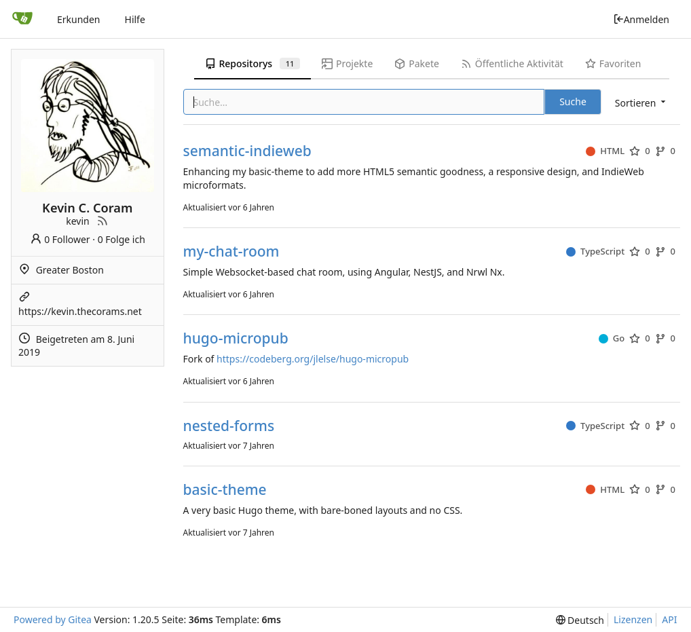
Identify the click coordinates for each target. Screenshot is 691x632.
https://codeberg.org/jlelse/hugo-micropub (313, 358)
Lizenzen (633, 619)
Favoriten (613, 63)
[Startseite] (22, 19)
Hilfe (135, 19)
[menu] (641, 103)
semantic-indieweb (247, 151)
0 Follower (60, 239)
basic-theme (225, 490)
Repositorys (253, 63)
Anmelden (641, 19)
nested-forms (229, 426)
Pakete (416, 63)
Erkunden (78, 19)
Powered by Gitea (53, 619)
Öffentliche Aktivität (512, 63)
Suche (572, 101)
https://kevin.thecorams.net (80, 311)
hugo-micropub (235, 338)
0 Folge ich (121, 239)
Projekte (347, 63)
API (669, 619)
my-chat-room (231, 251)
